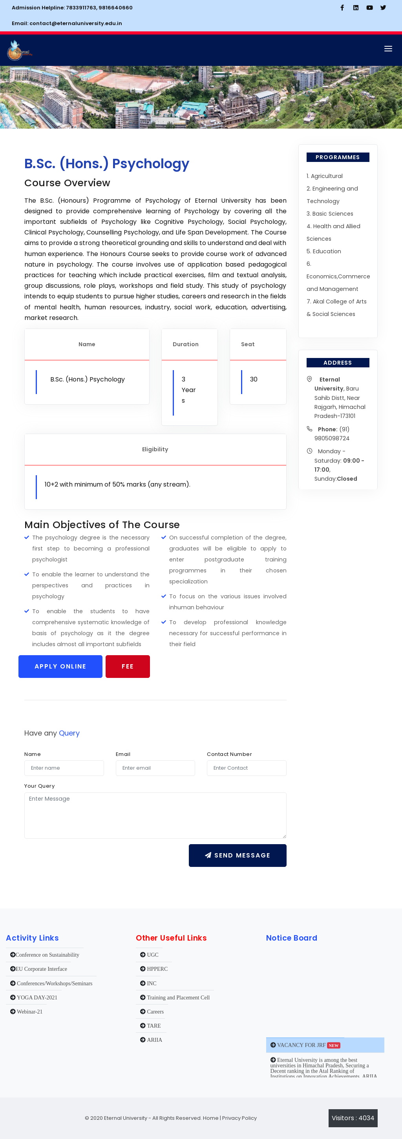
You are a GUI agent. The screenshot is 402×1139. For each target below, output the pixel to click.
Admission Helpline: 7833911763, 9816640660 (72, 7)
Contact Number (229, 754)
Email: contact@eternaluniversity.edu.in (67, 23)
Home (210, 1118)
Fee (128, 666)
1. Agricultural (325, 176)
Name (32, 754)
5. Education (324, 251)
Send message (237, 855)
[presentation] (84, 859)
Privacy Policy (239, 1118)
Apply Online (60, 666)
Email (123, 754)
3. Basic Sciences (330, 214)
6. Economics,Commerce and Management (338, 276)
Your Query (39, 786)
